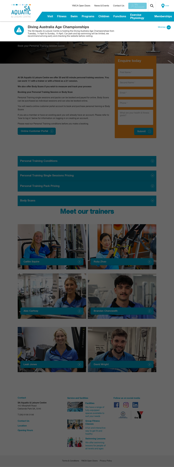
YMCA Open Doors (78, 6)
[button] (156, 6)
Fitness (61, 16)
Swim (74, 16)
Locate (168, 6)
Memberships (163, 16)
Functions (119, 16)
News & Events (98, 6)
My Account (138, 6)
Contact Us (115, 6)
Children (103, 16)
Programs (88, 16)
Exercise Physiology (137, 16)
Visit (50, 16)
